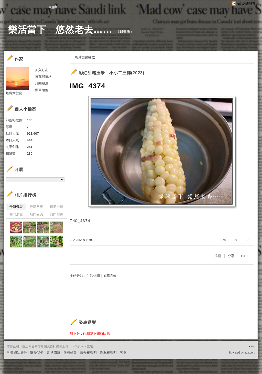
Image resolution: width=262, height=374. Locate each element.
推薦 (217, 256)
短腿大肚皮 (14, 93)
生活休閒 (93, 275)
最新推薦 (56, 207)
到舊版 (124, 32)
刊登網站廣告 (17, 353)
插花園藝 (109, 275)
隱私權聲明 (108, 353)
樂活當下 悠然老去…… (60, 29)
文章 (22, 7)
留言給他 (41, 90)
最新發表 (16, 207)
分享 (231, 256)
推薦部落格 (43, 77)
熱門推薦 (56, 214)
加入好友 (41, 70)
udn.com (249, 352)
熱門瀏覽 (16, 214)
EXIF (244, 256)
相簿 (53, 7)
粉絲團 (12, 370)
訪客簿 (84, 7)
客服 (123, 353)
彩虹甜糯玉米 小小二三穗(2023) (111, 73)
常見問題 (53, 353)
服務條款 (70, 353)
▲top (251, 346)
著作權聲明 (88, 353)
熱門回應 (36, 214)
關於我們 (36, 353)
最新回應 (36, 207)
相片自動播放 (85, 57)
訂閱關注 (41, 83)
